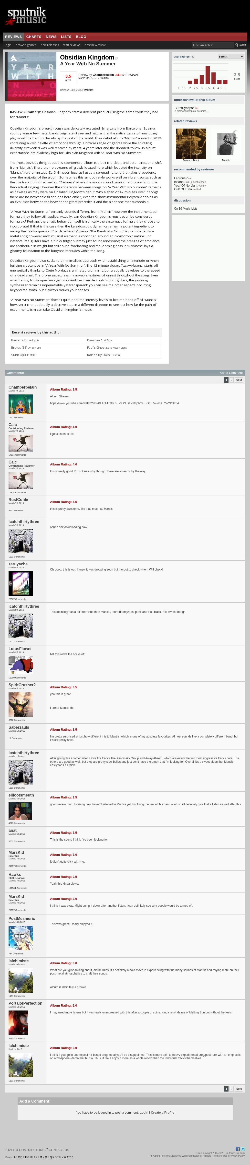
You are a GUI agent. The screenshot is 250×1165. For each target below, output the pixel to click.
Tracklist (88, 90)
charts (34, 37)
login (8, 45)
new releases (50, 45)
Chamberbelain (103, 75)
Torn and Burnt (191, 160)
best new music (95, 45)
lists (66, 37)
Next (239, 380)
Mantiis (226, 160)
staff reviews (71, 45)
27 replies (103, 78)
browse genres (26, 45)
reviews (13, 37)
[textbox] (213, 45)
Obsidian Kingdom (89, 57)
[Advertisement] (208, 250)
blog (81, 37)
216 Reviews (130, 75)
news (51, 37)
